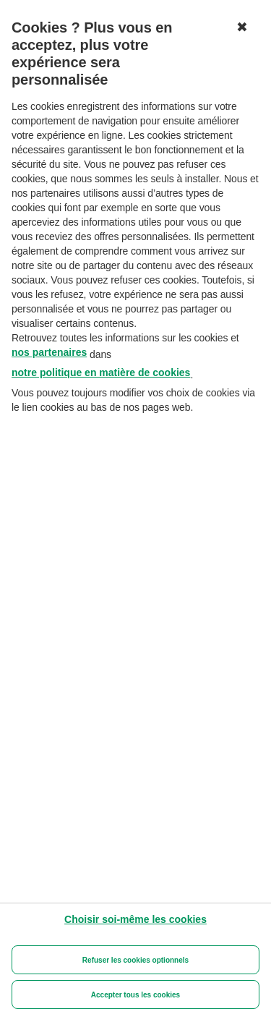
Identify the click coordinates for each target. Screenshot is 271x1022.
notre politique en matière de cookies (101, 372)
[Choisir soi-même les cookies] (135, 919)
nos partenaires (49, 352)
